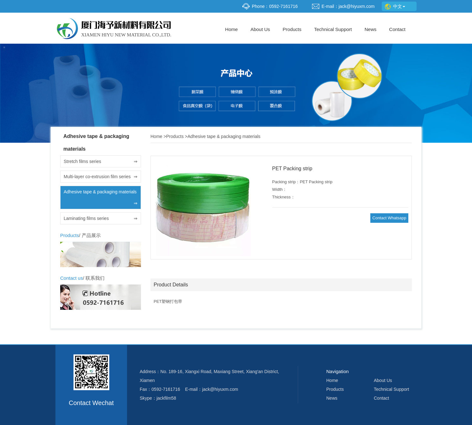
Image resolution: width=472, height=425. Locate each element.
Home (231, 29)
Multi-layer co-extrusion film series (100, 176)
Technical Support (333, 29)
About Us (260, 29)
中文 (395, 6)
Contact (397, 29)
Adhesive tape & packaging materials (100, 199)
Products (292, 29)
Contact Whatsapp (389, 218)
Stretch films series (100, 161)
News (371, 29)
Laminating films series (100, 218)
